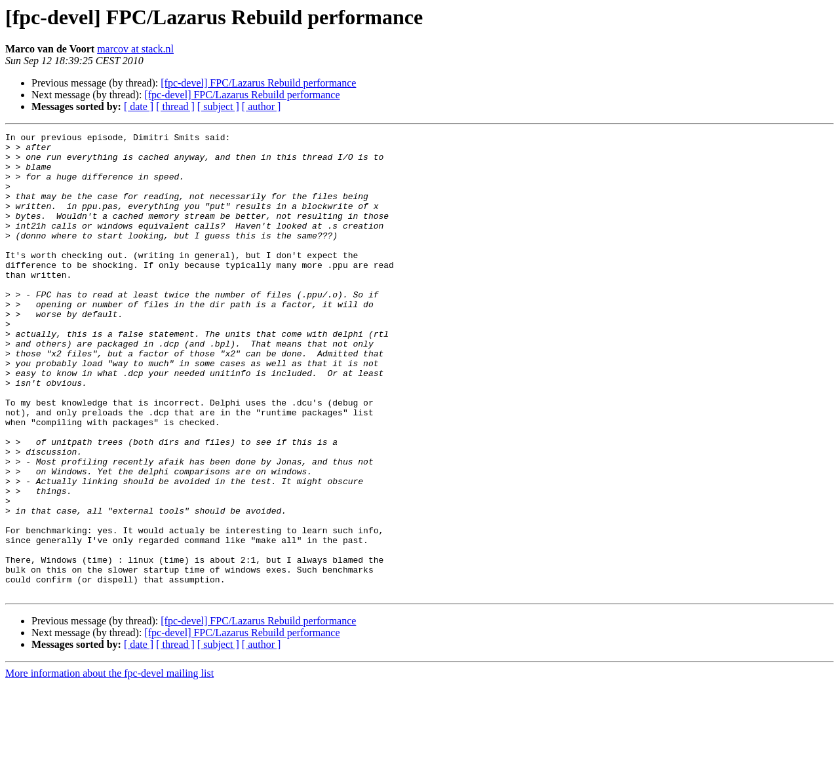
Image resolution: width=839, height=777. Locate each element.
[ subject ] (218, 106)
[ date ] (138, 106)
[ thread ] (175, 106)
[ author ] (261, 106)
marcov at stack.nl (135, 48)
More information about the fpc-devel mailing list (109, 765)
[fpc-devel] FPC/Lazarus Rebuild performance (258, 82)
